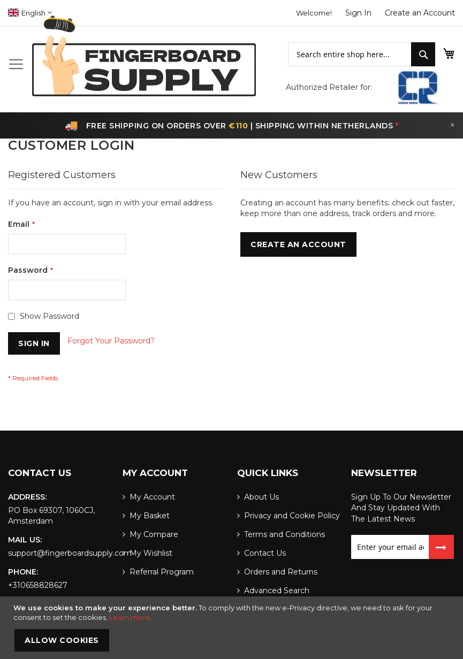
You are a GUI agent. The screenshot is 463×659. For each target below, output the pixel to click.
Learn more (129, 617)
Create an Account (420, 13)
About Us (261, 497)
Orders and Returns (280, 572)
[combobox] (349, 54)
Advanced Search (276, 590)
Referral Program (162, 572)
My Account (152, 497)
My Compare (154, 534)
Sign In (358, 13)
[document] (232, 628)
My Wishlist (151, 553)
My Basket (150, 515)
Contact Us (265, 553)
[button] (30, 13)
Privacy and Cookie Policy (292, 515)
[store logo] (144, 56)
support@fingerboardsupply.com (70, 553)
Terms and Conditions (284, 534)
